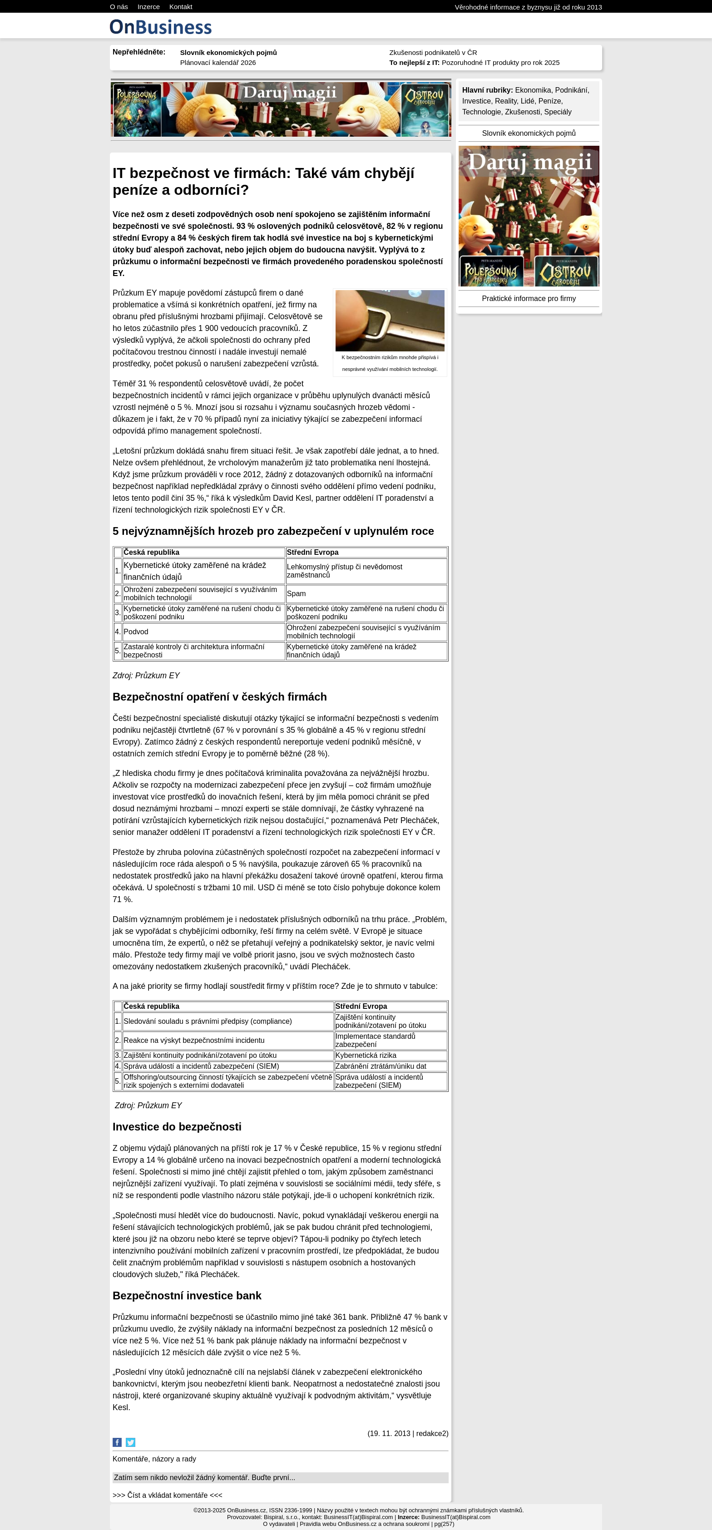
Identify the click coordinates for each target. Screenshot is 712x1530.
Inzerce (149, 6)
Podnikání (571, 90)
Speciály (558, 112)
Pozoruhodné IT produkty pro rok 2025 (475, 62)
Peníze (550, 101)
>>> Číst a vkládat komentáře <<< (167, 1495)
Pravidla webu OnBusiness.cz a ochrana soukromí (365, 1523)
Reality (506, 101)
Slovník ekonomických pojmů (529, 133)
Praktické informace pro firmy (529, 298)
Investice (476, 101)
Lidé (527, 101)
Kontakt (181, 6)
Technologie (481, 112)
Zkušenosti (522, 112)
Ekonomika (533, 90)
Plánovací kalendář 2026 (218, 62)
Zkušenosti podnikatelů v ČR (433, 52)
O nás (119, 6)
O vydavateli (279, 1523)
